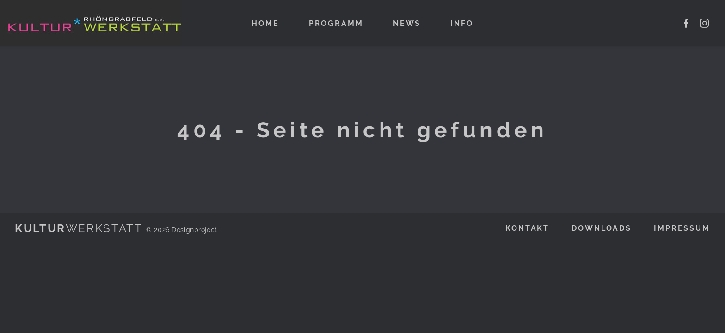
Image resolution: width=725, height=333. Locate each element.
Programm (336, 23)
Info (461, 23)
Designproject (194, 230)
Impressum (682, 228)
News (407, 23)
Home (265, 23)
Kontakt (527, 228)
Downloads (601, 228)
